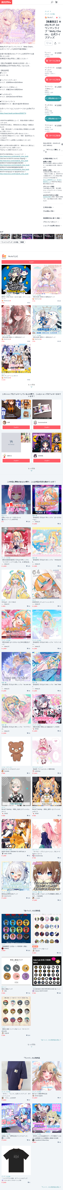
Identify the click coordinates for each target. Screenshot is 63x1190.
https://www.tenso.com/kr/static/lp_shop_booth (14, 174)
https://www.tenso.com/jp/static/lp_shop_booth (14, 156)
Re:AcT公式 (13, 256)
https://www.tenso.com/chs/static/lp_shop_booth (14, 165)
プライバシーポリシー (50, 222)
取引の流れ (48, 207)
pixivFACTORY (47, 197)
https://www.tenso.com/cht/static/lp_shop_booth (14, 169)
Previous (3, 26)
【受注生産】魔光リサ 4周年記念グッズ (13, 337)
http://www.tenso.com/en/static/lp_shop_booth (14, 160)
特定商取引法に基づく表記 (51, 218)
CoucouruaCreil (42, 422)
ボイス (3, 374)
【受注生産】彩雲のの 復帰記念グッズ (43, 297)
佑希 (8, 422)
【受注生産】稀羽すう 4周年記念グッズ (43, 337)
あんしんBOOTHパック (49, 179)
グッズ (47, 11)
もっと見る (31, 470)
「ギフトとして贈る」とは (52, 151)
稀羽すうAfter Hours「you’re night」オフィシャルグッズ (16, 297)
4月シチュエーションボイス (10, 375)
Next (32, 26)
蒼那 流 (9, 456)
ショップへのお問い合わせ (51, 225)
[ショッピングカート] (56, 2)
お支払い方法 (49, 211)
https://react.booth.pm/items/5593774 (13, 113)
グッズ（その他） (50, 14)
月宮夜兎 (40, 456)
